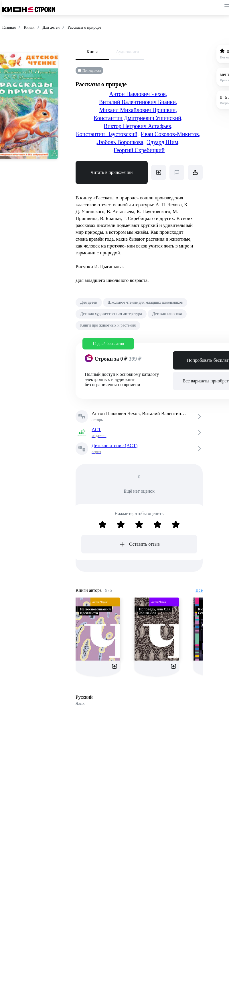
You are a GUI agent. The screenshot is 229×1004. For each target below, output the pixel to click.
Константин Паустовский (107, 134)
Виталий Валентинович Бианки (138, 102)
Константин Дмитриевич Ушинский (138, 118)
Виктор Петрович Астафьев (138, 126)
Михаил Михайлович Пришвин (138, 110)
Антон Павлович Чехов (138, 94)
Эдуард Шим (163, 142)
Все (199, 590)
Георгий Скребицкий (139, 150)
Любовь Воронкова (121, 142)
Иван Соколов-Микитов (170, 134)
